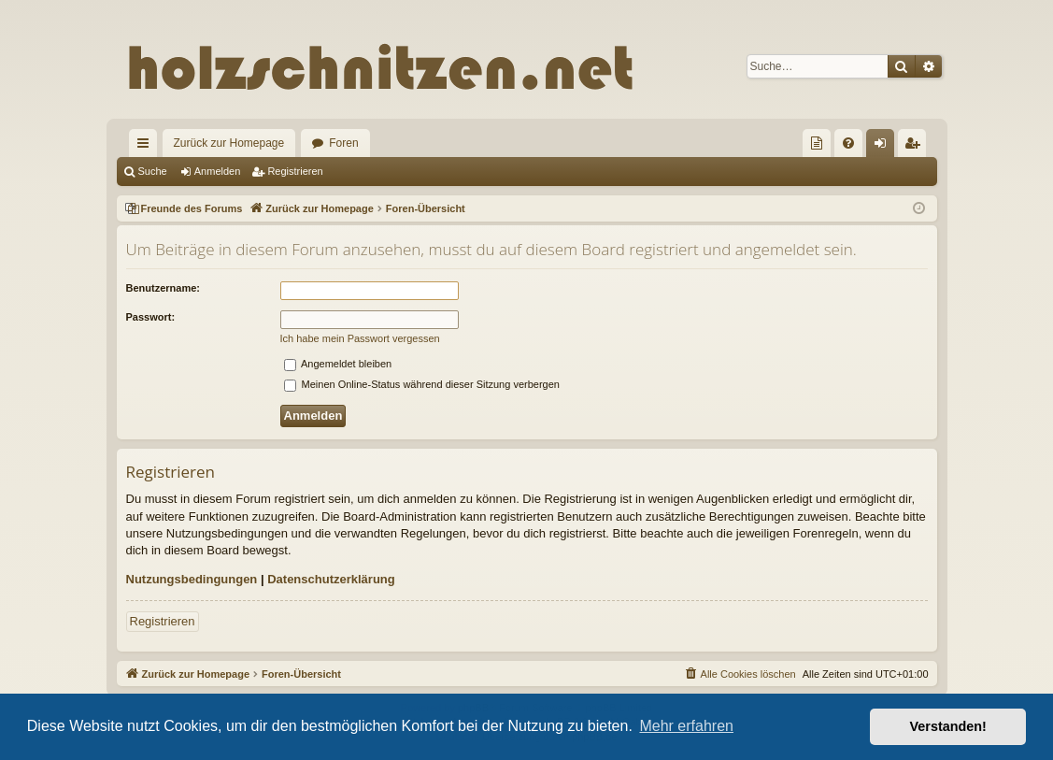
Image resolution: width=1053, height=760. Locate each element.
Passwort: (151, 317)
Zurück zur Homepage (229, 143)
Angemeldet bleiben (338, 363)
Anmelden (217, 171)
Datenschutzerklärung (331, 579)
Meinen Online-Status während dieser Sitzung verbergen (422, 384)
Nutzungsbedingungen (192, 579)
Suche (152, 171)
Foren (343, 143)
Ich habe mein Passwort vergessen (360, 338)
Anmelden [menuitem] (883, 146)
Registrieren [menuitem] (915, 146)
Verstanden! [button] (948, 726)
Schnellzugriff (146, 146)
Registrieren (294, 171)
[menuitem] (817, 143)
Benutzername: (163, 288)
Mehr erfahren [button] (686, 726)
